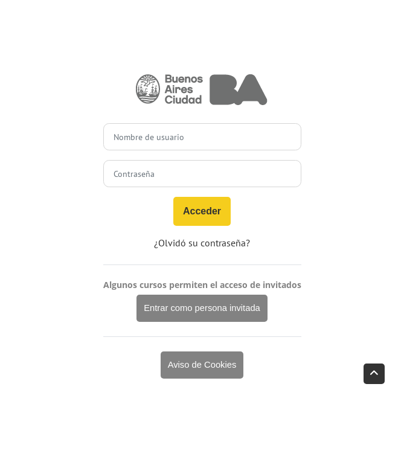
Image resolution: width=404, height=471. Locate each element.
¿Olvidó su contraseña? (202, 243)
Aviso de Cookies (202, 365)
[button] (374, 374)
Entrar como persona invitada (202, 308)
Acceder (202, 211)
